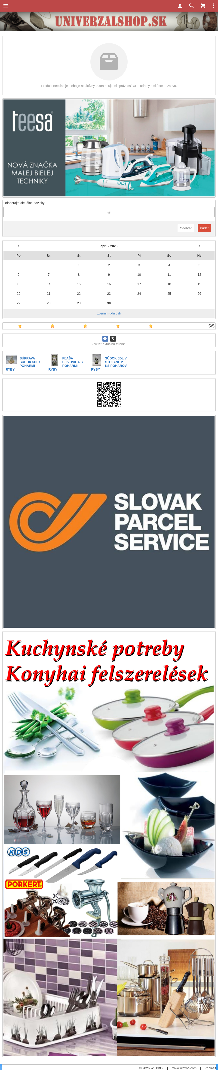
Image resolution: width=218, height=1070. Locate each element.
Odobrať (186, 228)
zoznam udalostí (109, 313)
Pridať (204, 228)
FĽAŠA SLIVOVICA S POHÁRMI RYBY (66, 363)
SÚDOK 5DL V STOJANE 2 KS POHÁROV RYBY (109, 363)
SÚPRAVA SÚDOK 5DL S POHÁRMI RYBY (23, 363)
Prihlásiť (210, 1068)
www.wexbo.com (184, 1068)
